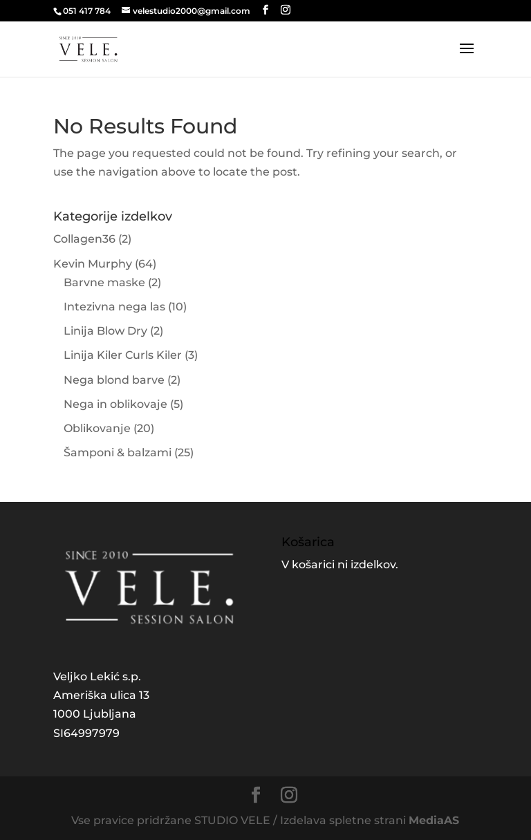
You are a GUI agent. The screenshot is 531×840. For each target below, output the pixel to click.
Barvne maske (104, 282)
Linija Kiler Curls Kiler (123, 355)
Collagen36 (84, 238)
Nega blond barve (114, 379)
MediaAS (434, 820)
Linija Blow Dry (105, 330)
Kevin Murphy (92, 263)
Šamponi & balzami (117, 452)
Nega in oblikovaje (115, 404)
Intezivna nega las (114, 306)
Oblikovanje (97, 428)
